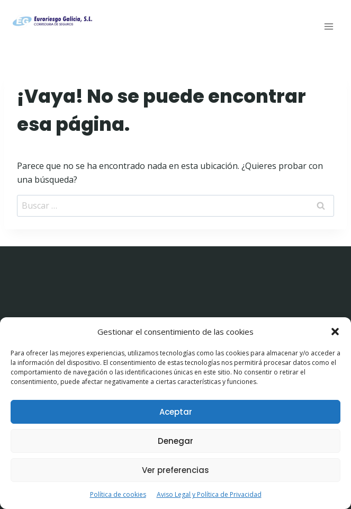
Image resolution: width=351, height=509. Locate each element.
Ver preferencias (175, 470)
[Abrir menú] (328, 26)
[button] (335, 331)
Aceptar (175, 411)
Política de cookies (118, 494)
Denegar (175, 441)
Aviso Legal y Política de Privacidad (209, 494)
